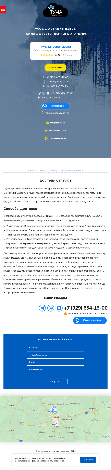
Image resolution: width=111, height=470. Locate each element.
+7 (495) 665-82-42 (55, 77)
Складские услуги (57, 122)
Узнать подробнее (55, 461)
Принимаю (88, 460)
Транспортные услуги (57, 130)
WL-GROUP (55, 10)
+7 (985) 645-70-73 (55, 81)
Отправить (55, 381)
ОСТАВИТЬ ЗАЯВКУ (55, 67)
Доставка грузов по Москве (19, 253)
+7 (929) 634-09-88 (55, 86)
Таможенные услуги (58, 138)
